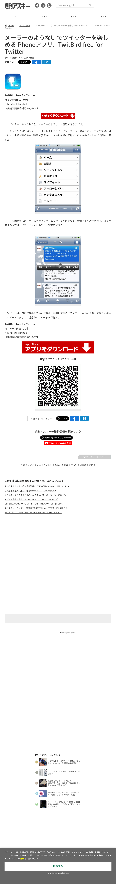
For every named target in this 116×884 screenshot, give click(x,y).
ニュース (72, 16)
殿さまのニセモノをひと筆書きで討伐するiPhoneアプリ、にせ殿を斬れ (36, 508)
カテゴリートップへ (94, 456)
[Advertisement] (58, 546)
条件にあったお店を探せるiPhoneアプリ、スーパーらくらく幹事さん (35, 495)
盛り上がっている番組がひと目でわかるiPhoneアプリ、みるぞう (33, 512)
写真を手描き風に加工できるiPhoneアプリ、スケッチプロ (30, 491)
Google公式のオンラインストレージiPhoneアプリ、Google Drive (34, 504)
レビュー (43, 16)
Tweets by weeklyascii (68, 633)
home (9, 25)
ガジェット (101, 16)
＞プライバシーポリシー (58, 873)
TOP (14, 16)
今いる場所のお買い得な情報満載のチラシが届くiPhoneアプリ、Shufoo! (37, 486)
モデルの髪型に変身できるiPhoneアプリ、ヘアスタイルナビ (31, 499)
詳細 (22, 859)
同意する (58, 866)
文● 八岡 (9, 61)
